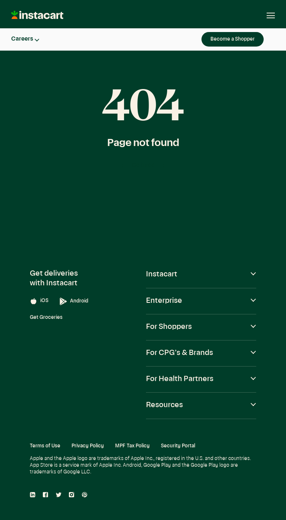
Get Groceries (46, 317)
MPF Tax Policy (132, 446)
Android (74, 301)
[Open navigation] (267, 15)
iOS (39, 301)
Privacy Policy (88, 446)
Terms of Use (45, 446)
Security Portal (178, 446)
